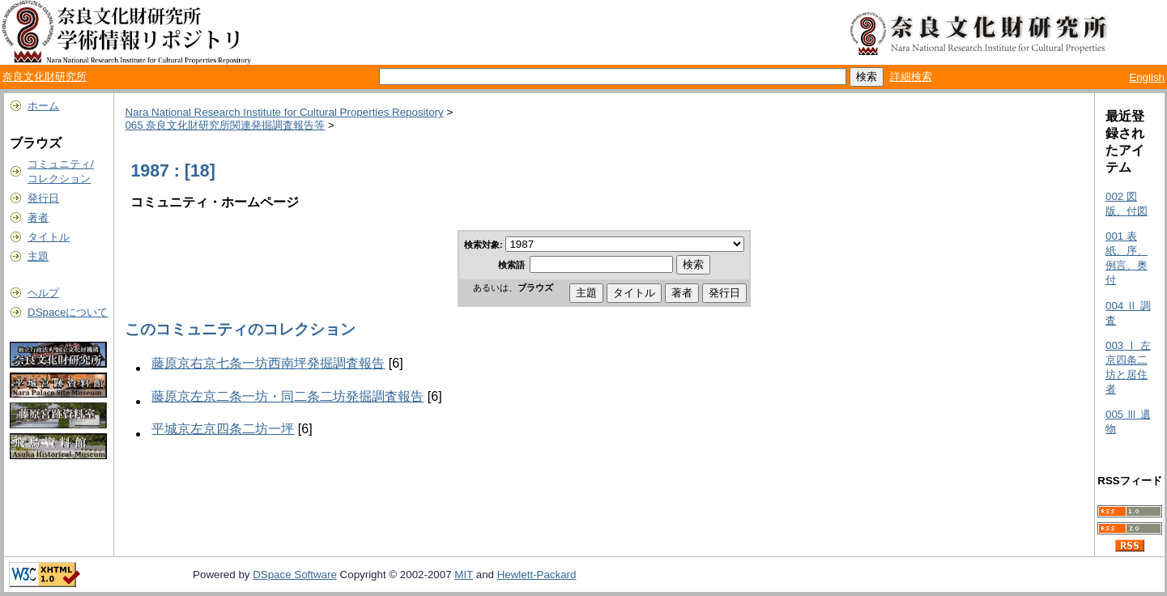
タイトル (49, 237)
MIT (463, 574)
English (1147, 77)
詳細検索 (911, 76)
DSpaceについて (68, 312)
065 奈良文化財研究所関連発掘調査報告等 (225, 125)
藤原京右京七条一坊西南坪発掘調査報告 (268, 363)
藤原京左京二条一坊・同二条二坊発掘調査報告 (287, 396)
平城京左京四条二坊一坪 (222, 429)
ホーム (43, 106)
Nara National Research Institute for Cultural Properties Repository (284, 112)
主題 (38, 256)
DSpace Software (295, 574)
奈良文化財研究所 (44, 76)
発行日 (43, 198)
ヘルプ (43, 293)
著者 (38, 217)
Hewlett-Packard (537, 574)
